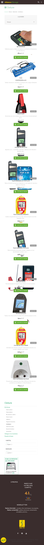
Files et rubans (9, 417)
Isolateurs (8, 419)
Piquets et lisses (9, 436)
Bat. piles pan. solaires (10, 414)
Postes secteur (9, 409)
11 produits (21, 16)
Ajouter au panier (21, 57)
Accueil (6, 11)
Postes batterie (9, 412)
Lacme (9, 453)
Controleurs (20, 11)
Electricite (7, 407)
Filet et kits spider (10, 426)
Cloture (9, 7)
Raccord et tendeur (10, 429)
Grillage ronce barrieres (11, 434)
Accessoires (8, 431)
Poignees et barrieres (10, 421)
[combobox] (21, 22)
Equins (9, 444)
